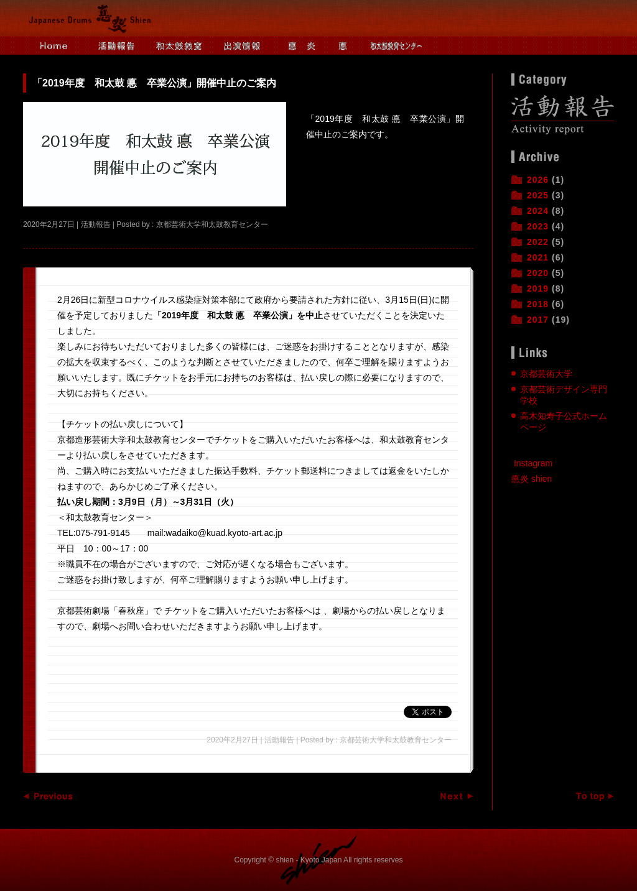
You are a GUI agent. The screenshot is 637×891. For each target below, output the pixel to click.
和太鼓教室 (178, 45)
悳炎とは (303, 45)
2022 (538, 242)
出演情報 (241, 45)
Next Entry (448, 796)
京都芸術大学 (546, 374)
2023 (538, 226)
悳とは (349, 45)
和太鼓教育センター (396, 45)
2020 (538, 273)
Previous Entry (48, 796)
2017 (538, 320)
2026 (538, 180)
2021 (538, 257)
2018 (538, 304)
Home (54, 45)
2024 (538, 211)
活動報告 (116, 45)
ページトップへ (589, 796)
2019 (538, 288)
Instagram (533, 463)
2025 (538, 195)
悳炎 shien (531, 479)
